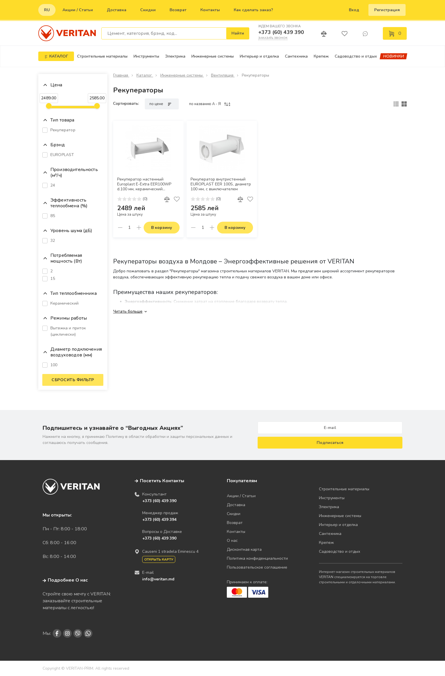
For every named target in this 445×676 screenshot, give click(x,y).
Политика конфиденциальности (257, 558)
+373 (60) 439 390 (281, 32)
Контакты (210, 10)
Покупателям (242, 481)
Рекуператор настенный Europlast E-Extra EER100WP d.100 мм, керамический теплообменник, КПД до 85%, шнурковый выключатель (145, 184)
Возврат (178, 10)
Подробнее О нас (65, 580)
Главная (121, 75)
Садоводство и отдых (356, 56)
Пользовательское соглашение (257, 567)
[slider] (49, 106)
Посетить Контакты (162, 481)
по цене (161, 104)
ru (47, 10)
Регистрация (387, 10)
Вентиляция (223, 75)
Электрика (175, 56)
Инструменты (146, 56)
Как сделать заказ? (253, 10)
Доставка (116, 10)
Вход (354, 10)
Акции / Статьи (77, 10)
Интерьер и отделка (259, 56)
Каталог (144, 75)
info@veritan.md (158, 579)
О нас (232, 540)
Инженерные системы (212, 56)
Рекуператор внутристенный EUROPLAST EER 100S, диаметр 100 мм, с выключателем (221, 184)
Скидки (148, 10)
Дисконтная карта (244, 549)
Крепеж (321, 56)
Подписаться (330, 442)
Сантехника (296, 56)
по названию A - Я (210, 104)
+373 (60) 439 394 (159, 519)
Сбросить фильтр (73, 380)
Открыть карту (158, 559)
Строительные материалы (102, 56)
